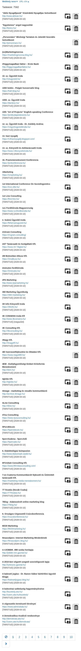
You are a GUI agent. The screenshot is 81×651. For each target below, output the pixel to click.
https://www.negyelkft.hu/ (13, 355)
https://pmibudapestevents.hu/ (16, 115)
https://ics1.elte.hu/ (11, 187)
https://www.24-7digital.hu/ (14, 247)
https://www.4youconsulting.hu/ (16, 418)
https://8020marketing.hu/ (14, 529)
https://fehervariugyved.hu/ (14, 223)
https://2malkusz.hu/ (11, 259)
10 (71, 637)
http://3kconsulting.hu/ (12, 331)
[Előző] (6, 637)
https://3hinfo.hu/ (10, 307)
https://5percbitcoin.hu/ (12, 430)
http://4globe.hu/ (9, 382)
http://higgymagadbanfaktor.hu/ (16, 67)
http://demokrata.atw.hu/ (13, 619)
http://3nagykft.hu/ (10, 343)
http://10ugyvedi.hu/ (11, 79)
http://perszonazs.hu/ (11, 43)
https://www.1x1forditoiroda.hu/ (16, 211)
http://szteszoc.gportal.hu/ (14, 565)
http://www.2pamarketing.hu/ (15, 283)
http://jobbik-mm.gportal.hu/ (14, 553)
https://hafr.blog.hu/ (11, 91)
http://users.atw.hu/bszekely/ (15, 595)
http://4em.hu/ (8, 370)
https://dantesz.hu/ (10, 103)
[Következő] (6, 643)
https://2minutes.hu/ (11, 271)
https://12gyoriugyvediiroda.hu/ (16, 127)
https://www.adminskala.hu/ (14, 607)
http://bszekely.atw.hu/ (12, 592)
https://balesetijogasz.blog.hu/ (15, 580)
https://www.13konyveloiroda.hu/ (17, 151)
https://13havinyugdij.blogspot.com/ (18, 139)
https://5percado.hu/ (11, 442)
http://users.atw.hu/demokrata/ (16, 621)
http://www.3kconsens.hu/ (14, 319)
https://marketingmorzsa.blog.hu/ (17, 55)
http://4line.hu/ (8, 406)
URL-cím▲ (24, 1)
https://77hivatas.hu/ (11, 493)
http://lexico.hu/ (9, 28)
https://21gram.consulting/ (14, 235)
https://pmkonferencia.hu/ (13, 163)
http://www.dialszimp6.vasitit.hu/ (17, 454)
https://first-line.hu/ (10, 199)
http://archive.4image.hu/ (13, 394)
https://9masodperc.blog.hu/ (15, 541)
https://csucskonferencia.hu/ (15, 517)
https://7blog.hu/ (9, 505)
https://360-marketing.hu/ (13, 295)
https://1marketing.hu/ (12, 175)
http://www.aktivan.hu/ (12, 16)
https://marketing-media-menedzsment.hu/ (21, 481)
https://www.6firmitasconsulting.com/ (19, 466)
